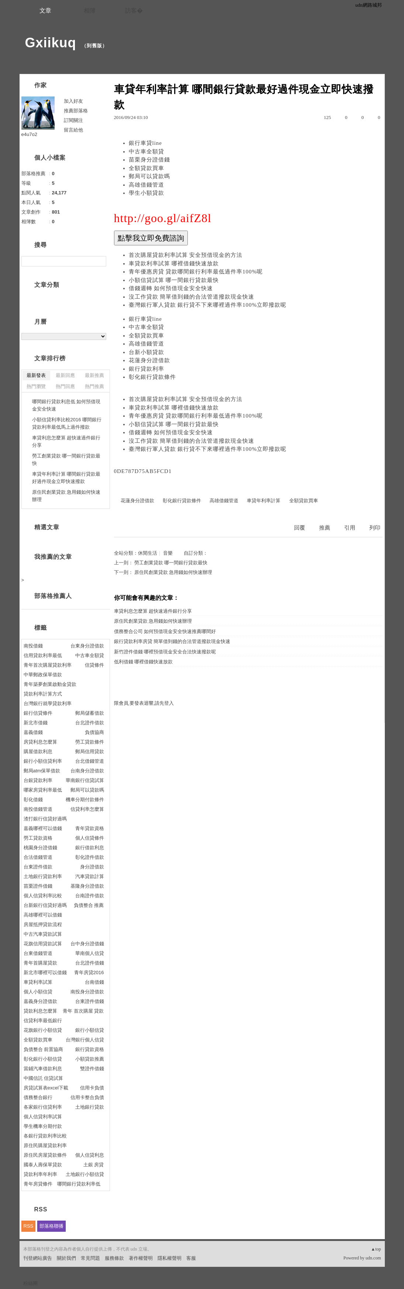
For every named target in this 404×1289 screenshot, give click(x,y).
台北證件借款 (89, 722)
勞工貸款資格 (38, 838)
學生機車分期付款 (43, 1126)
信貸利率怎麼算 (87, 809)
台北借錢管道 (89, 761)
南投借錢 (33, 646)
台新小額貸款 (146, 352)
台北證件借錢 (89, 963)
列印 (374, 528)
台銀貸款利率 (38, 780)
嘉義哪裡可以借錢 (43, 828)
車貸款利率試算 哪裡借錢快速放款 (174, 263)
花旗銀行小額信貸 (43, 1030)
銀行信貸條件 (38, 713)
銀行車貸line (145, 143)
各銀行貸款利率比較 (45, 1136)
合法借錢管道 (38, 857)
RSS (29, 1226)
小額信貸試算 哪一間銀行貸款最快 (174, 280)
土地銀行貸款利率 (43, 876)
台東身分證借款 (87, 646)
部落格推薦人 (53, 596)
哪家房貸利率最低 (43, 790)
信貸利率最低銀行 (43, 1020)
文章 (45, 10)
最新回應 (65, 375)
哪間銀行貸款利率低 (78, 1184)
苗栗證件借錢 (38, 886)
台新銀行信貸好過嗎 (45, 905)
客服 (191, 1258)
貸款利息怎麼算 (40, 1011)
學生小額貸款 (146, 193)
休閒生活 (147, 553)
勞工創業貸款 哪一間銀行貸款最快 (170, 562)
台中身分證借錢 (87, 943)
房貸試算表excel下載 (46, 1088)
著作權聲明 (141, 1258)
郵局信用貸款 (89, 751)
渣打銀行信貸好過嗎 (45, 819)
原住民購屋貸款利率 (45, 1145)
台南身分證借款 (87, 770)
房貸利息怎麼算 (40, 742)
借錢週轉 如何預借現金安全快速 (171, 288)
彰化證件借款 (89, 857)
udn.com (373, 1258)
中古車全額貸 (146, 151)
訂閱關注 (73, 120)
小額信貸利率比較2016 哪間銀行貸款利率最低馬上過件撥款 (67, 423)
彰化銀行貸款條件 (152, 377)
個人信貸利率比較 (43, 895)
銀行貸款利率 (146, 369)
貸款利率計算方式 (43, 694)
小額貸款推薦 (89, 1059)
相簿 (90, 10)
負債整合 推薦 (89, 905)
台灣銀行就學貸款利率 (48, 703)
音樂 (168, 553)
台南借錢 (94, 982)
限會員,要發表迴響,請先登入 (144, 703)
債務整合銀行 (38, 1097)
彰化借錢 (33, 799)
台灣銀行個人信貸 (85, 1040)
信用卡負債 (92, 1088)
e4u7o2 (29, 134)
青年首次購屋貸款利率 (48, 665)
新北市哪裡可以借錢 (45, 972)
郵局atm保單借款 (42, 770)
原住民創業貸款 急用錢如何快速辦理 (173, 572)
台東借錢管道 (38, 953)
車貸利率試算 (38, 982)
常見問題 (90, 1258)
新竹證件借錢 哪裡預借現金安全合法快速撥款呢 (165, 651)
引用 (349, 528)
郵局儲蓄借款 (89, 713)
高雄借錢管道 (146, 185)
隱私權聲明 (170, 1258)
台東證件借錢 (89, 1001)
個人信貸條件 (89, 838)
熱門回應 (65, 386)
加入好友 (73, 101)
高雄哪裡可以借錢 (43, 915)
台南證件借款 (89, 895)
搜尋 (99, 261)
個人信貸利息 (89, 1155)
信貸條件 (94, 665)
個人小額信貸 (38, 991)
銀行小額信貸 (89, 1030)
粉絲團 (30, 1283)
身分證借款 (92, 867)
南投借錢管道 (38, 809)
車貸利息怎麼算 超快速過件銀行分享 (153, 611)
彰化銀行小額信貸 (43, 1059)
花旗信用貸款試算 (43, 943)
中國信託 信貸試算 (43, 1078)
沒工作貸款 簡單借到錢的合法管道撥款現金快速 (192, 297)
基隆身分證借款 (87, 886)
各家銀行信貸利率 (43, 1107)
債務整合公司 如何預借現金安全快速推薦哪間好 (165, 631)
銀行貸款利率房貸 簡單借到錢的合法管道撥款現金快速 (172, 641)
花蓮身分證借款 (149, 360)
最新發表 (36, 375)
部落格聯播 (51, 1226)
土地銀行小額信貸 (85, 1174)
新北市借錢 (36, 722)
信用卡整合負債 (87, 1097)
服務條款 (114, 1258)
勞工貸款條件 (89, 742)
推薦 (324, 528)
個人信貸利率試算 (43, 1116)
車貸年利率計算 (263, 500)
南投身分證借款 (87, 991)
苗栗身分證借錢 (149, 160)
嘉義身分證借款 (40, 1001)
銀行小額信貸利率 (43, 761)
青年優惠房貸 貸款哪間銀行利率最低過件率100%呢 (196, 272)
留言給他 (73, 130)
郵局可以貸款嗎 (149, 176)
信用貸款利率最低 (43, 655)
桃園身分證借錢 (40, 847)
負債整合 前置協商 (43, 1049)
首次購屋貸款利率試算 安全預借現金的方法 (186, 255)
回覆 (299, 528)
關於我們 (66, 1258)
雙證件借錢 (92, 1068)
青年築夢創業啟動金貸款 (50, 684)
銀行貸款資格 (89, 1049)
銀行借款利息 (89, 847)
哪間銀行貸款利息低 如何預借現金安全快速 (66, 405)
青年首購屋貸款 (40, 963)
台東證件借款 (38, 867)
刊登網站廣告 (37, 1258)
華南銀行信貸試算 (85, 780)
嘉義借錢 (33, 732)
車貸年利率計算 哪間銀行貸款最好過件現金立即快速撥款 (66, 477)
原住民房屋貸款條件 (45, 1155)
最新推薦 (94, 375)
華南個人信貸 (89, 953)
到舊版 (94, 45)
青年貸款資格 (89, 828)
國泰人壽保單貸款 (43, 1164)
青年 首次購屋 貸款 (83, 1011)
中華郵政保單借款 (43, 674)
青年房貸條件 (38, 1184)
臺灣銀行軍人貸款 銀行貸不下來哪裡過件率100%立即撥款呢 (208, 305)
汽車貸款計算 (89, 876)
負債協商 (94, 732)
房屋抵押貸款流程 (43, 924)
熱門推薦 (94, 386)
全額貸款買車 (146, 168)
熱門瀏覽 (36, 386)
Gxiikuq (50, 42)
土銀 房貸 (93, 1164)
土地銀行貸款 (89, 1107)
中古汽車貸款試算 (43, 934)
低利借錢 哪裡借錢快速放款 (143, 661)
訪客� (134, 10)
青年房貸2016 (89, 972)
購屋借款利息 (38, 751)
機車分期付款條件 (85, 799)
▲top (376, 1249)
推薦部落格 (76, 110)
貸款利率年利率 (40, 1174)
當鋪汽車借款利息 (43, 1068)
